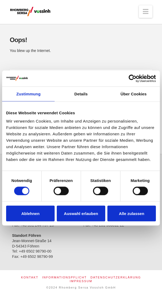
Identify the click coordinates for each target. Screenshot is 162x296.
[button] (145, 11)
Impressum (81, 281)
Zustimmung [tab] (28, 93)
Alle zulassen (131, 213)
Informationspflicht (64, 277)
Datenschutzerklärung (116, 277)
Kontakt (29, 277)
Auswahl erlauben (81, 213)
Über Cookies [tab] (133, 93)
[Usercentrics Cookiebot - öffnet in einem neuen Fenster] (132, 78)
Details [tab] (81, 93)
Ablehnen (30, 213)
